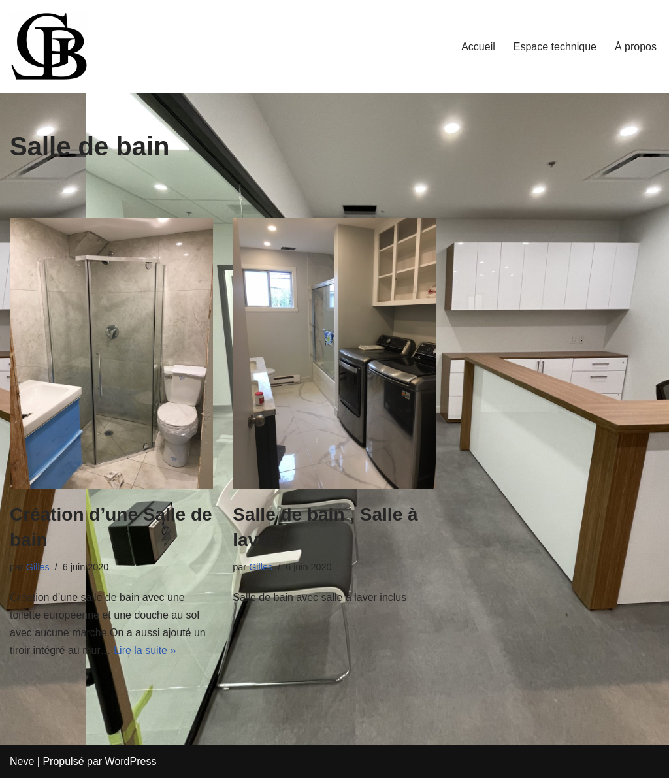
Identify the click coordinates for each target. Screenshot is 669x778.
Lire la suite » (145, 650)
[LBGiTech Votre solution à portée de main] (49, 46)
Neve (22, 761)
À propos (636, 46)
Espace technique (555, 46)
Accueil (478, 46)
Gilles (38, 567)
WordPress (131, 761)
